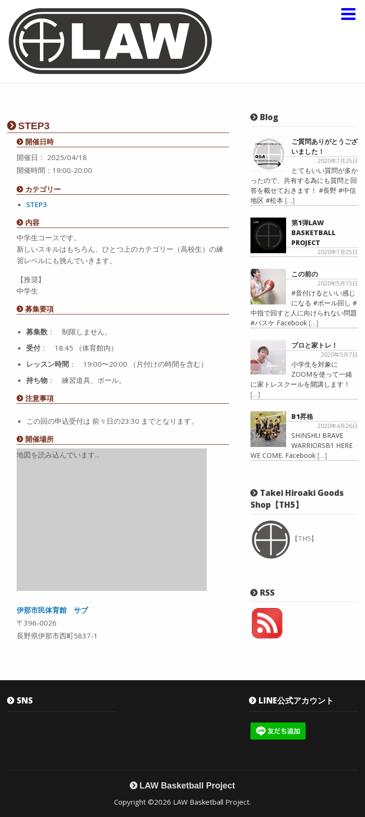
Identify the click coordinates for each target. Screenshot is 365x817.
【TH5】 (284, 538)
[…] (290, 200)
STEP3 (36, 204)
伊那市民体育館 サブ (52, 610)
